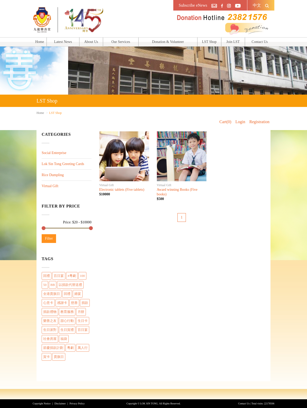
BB (52, 285)
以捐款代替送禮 (70, 285)
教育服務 (67, 312)
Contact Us (260, 42)
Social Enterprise (54, 153)
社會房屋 (50, 339)
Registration (259, 122)
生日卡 (83, 321)
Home (39, 42)
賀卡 (46, 357)
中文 (257, 5)
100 (82, 276)
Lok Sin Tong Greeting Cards (63, 164)
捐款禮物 (50, 312)
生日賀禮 (67, 330)
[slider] (44, 228)
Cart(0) (225, 122)
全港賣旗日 (51, 294)
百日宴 (59, 276)
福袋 (63, 339)
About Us (91, 42)
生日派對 (50, 330)
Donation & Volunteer (168, 42)
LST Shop (209, 42)
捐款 (85, 303)
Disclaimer (60, 403)
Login (240, 122)
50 (45, 285)
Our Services (120, 42)
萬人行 (83, 348)
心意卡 (48, 303)
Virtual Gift (50, 186)
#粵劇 (72, 276)
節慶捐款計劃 (53, 348)
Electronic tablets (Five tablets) (121, 190)
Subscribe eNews (193, 5)
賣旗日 (59, 357)
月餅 (81, 312)
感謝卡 (62, 303)
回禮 (46, 276)
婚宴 (77, 294)
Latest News (63, 42)
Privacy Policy (77, 403)
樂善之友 (50, 321)
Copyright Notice (42, 403)
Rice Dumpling (53, 175)
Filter (49, 238)
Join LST (233, 42)
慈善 (74, 303)
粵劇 (70, 348)
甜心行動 (67, 321)
